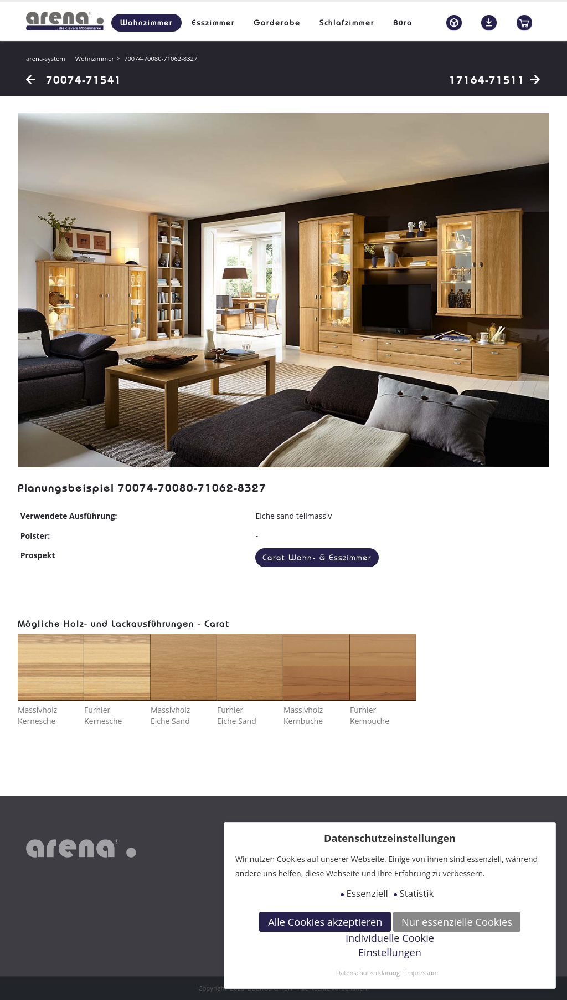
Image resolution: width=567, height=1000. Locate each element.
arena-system (45, 58)
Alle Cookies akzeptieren (325, 921)
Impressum (421, 972)
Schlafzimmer (346, 22)
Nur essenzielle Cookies (456, 921)
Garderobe (277, 22)
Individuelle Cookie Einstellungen (390, 945)
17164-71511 (495, 80)
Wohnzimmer (146, 22)
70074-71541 (74, 80)
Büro (403, 22)
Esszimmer (213, 22)
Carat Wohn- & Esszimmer (317, 558)
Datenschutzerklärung (368, 972)
